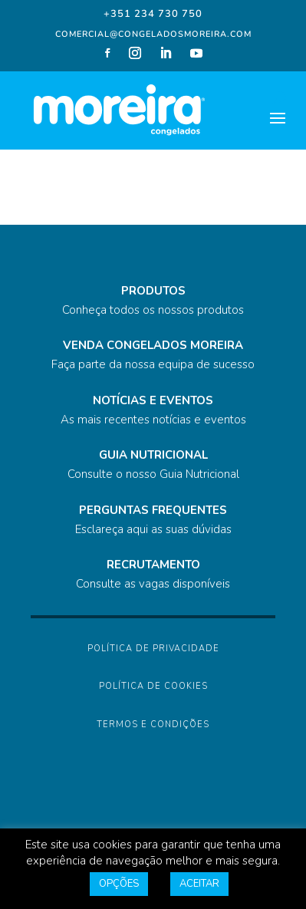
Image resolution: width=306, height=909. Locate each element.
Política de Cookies (153, 686)
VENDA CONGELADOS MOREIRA (153, 345)
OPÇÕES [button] (119, 884)
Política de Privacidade (153, 648)
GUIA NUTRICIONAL (153, 455)
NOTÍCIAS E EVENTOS (153, 400)
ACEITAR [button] (199, 884)
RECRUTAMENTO (153, 564)
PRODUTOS (153, 290)
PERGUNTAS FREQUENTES (153, 510)
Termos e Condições (153, 724)
